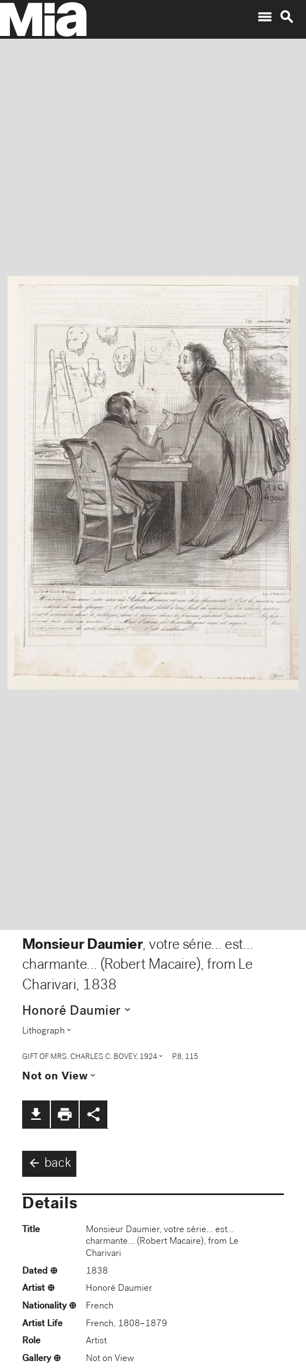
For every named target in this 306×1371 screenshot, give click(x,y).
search (286, 17)
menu (264, 17)
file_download (36, 1114)
